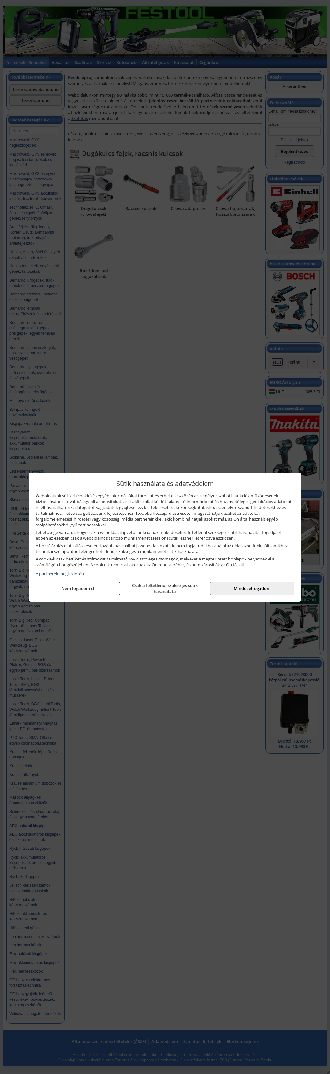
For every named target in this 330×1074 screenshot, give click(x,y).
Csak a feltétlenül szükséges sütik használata (165, 588)
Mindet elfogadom (252, 588)
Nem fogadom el (77, 588)
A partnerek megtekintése (60, 574)
